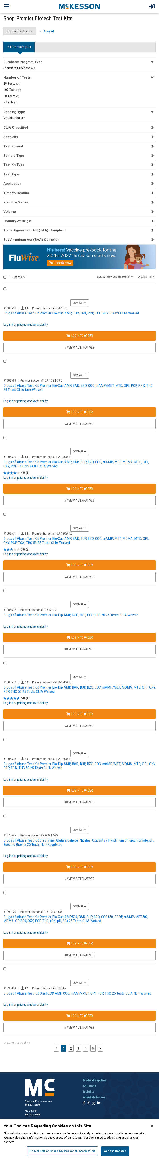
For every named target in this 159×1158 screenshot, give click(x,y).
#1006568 (9, 308)
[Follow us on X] (93, 1103)
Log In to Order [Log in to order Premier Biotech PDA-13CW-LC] (79, 790)
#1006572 (9, 610)
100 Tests (12, 90)
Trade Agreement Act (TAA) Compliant (34, 230)
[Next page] (100, 1048)
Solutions (89, 1086)
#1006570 (9, 457)
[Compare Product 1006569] (4, 361)
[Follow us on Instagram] (88, 1103)
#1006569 (9, 380)
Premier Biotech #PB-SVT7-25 (39, 835)
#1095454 (9, 988)
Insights (88, 1091)
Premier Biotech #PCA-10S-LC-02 (41, 380)
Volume (9, 212)
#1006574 (9, 682)
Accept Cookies (115, 1151)
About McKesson (94, 1097)
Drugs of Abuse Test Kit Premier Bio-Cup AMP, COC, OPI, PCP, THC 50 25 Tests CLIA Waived (71, 313)
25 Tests (12, 83)
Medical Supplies (94, 1080)
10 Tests (11, 96)
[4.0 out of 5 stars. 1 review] (16, 473)
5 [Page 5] (93, 1048)
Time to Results (16, 193)
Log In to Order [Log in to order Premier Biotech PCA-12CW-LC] (79, 488)
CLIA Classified (15, 128)
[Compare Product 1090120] (4, 892)
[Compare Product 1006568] (4, 288)
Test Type (11, 174)
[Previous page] (56, 1048)
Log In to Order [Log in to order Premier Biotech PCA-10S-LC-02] (79, 412)
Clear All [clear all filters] (48, 31)
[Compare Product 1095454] (4, 968)
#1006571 (9, 533)
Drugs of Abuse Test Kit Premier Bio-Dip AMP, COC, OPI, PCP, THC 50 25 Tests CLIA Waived (70, 615)
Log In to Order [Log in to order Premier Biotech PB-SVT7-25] (79, 867)
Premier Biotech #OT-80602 (49, 988)
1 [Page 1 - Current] (64, 1048)
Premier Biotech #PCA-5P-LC (50, 308)
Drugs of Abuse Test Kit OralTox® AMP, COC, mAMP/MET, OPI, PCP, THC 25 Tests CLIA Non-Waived (77, 993)
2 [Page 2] (71, 1048)
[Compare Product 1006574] (4, 663)
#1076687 (9, 835)
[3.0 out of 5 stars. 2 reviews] (16, 549)
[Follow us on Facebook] (84, 1103)
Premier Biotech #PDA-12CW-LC (52, 682)
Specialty (10, 137)
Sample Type (13, 156)
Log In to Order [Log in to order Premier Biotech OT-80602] (79, 1016)
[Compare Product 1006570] (4, 437)
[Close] (152, 1126)
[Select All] (4, 277)
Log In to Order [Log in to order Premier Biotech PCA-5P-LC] (79, 335)
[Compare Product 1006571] (4, 514)
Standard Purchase (19, 68)
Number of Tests (17, 77)
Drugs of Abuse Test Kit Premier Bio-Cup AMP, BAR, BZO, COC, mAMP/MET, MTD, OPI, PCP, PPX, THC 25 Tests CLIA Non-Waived (78, 387)
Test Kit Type (13, 165)
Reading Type (14, 112)
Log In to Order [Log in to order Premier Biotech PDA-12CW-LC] (79, 714)
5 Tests (10, 102)
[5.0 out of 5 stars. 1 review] (16, 698)
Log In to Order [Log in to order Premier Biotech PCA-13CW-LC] (79, 565)
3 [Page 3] (78, 1048)
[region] (79, 1138)
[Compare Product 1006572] (4, 590)
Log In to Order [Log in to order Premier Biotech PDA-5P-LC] (79, 637)
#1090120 (9, 912)
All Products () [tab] (19, 47)
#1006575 (9, 759)
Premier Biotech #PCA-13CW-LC (52, 533)
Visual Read (14, 118)
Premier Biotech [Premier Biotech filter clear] (18, 31)
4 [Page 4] (86, 1048)
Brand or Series (16, 202)
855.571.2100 (32, 1104)
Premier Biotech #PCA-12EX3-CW (41, 912)
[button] (115, 276)
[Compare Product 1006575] (4, 739)
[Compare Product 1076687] (4, 816)
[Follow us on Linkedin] (98, 1103)
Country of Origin (17, 221)
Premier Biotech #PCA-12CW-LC (52, 457)
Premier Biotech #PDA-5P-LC (38, 610)
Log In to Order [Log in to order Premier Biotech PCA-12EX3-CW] (79, 943)
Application (12, 184)
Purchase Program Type (22, 62)
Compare (79, 302)
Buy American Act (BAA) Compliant (31, 240)
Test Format (13, 146)
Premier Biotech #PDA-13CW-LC (52, 759)
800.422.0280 (32, 1114)
